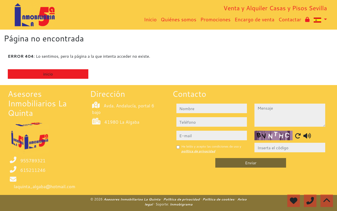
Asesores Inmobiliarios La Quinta (132, 199)
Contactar (289, 19)
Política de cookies (219, 199)
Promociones (215, 19)
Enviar (250, 163)
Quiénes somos (178, 19)
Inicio (150, 19)
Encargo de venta (255, 19)
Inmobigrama (181, 204)
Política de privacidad (181, 199)
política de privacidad (198, 151)
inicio (48, 74)
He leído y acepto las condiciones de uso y (211, 148)
